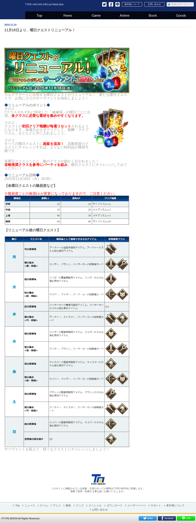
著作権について (132, 4)
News (67, 15)
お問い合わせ (154, 4)
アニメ (57, 505)
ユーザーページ (136, 505)
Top (39, 15)
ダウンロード (115, 505)
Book (153, 15)
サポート (156, 505)
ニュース (30, 505)
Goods (181, 15)
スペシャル (95, 505)
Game (96, 15)
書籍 (68, 505)
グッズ (80, 505)
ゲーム (44, 505)
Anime (124, 15)
